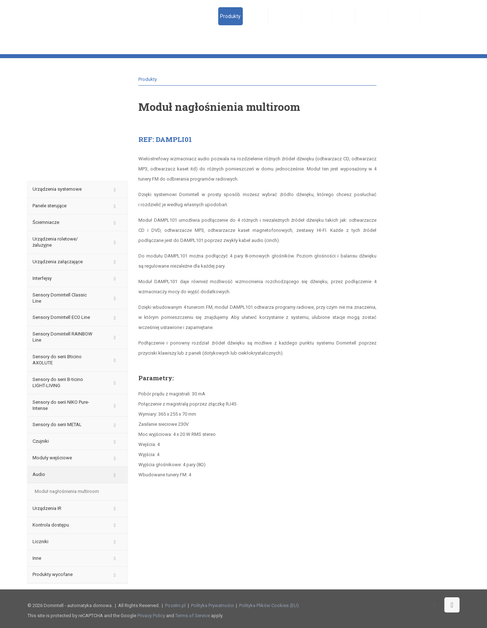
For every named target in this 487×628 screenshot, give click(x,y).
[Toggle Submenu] (115, 189)
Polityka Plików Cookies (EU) (269, 605)
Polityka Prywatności (212, 605)
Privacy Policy (151, 615)
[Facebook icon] (434, 605)
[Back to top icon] (452, 604)
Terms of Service (192, 615)
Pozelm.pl (175, 605)
